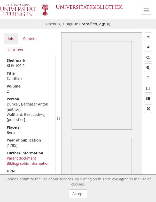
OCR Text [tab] (15, 49)
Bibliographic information (28, 163)
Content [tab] (30, 38)
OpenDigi (53, 23)
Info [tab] (11, 38)
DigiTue (71, 23)
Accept (78, 193)
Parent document (21, 158)
